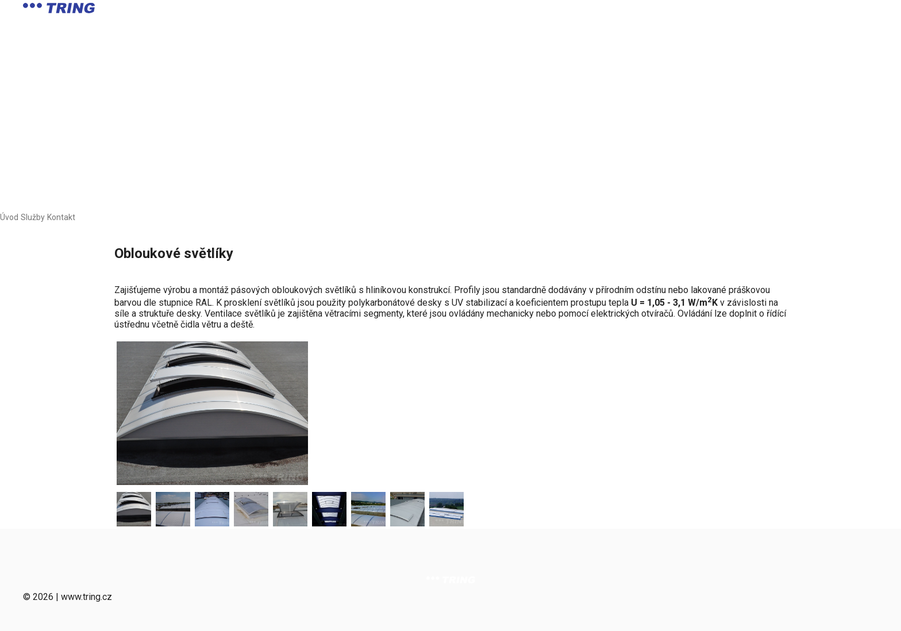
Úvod (9, 217)
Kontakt (61, 217)
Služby (33, 217)
